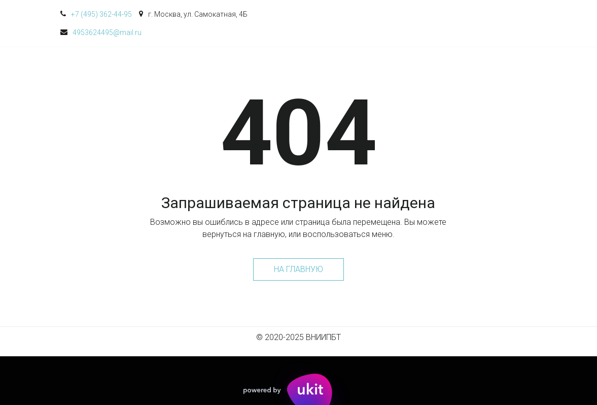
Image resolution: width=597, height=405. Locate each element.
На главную (298, 269)
